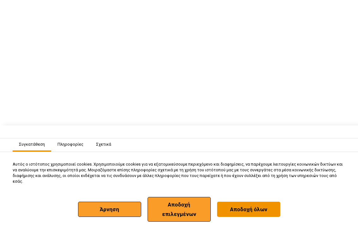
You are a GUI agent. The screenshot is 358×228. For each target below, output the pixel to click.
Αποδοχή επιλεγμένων (179, 209)
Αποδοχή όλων (248, 209)
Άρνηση (109, 209)
